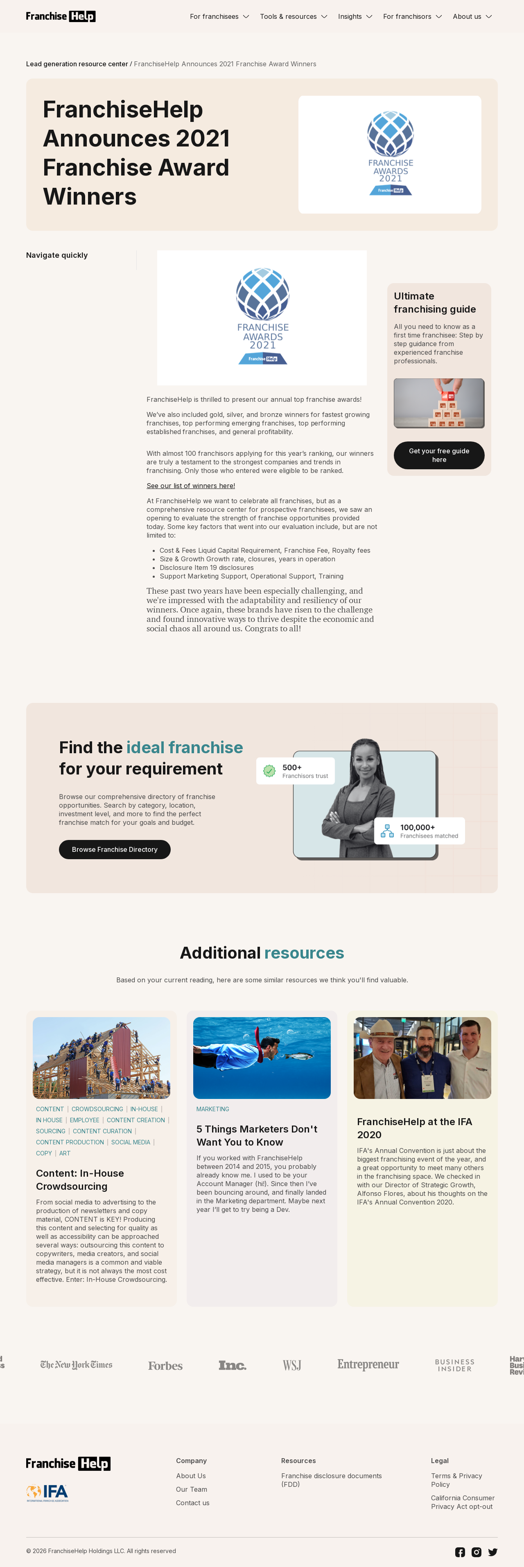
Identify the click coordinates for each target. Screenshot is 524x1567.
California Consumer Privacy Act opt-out (463, 1502)
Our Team (191, 1489)
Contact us (193, 1503)
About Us (191, 1476)
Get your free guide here (439, 455)
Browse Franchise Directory (115, 849)
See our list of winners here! (191, 486)
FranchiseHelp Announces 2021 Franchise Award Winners (225, 64)
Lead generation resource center (78, 64)
